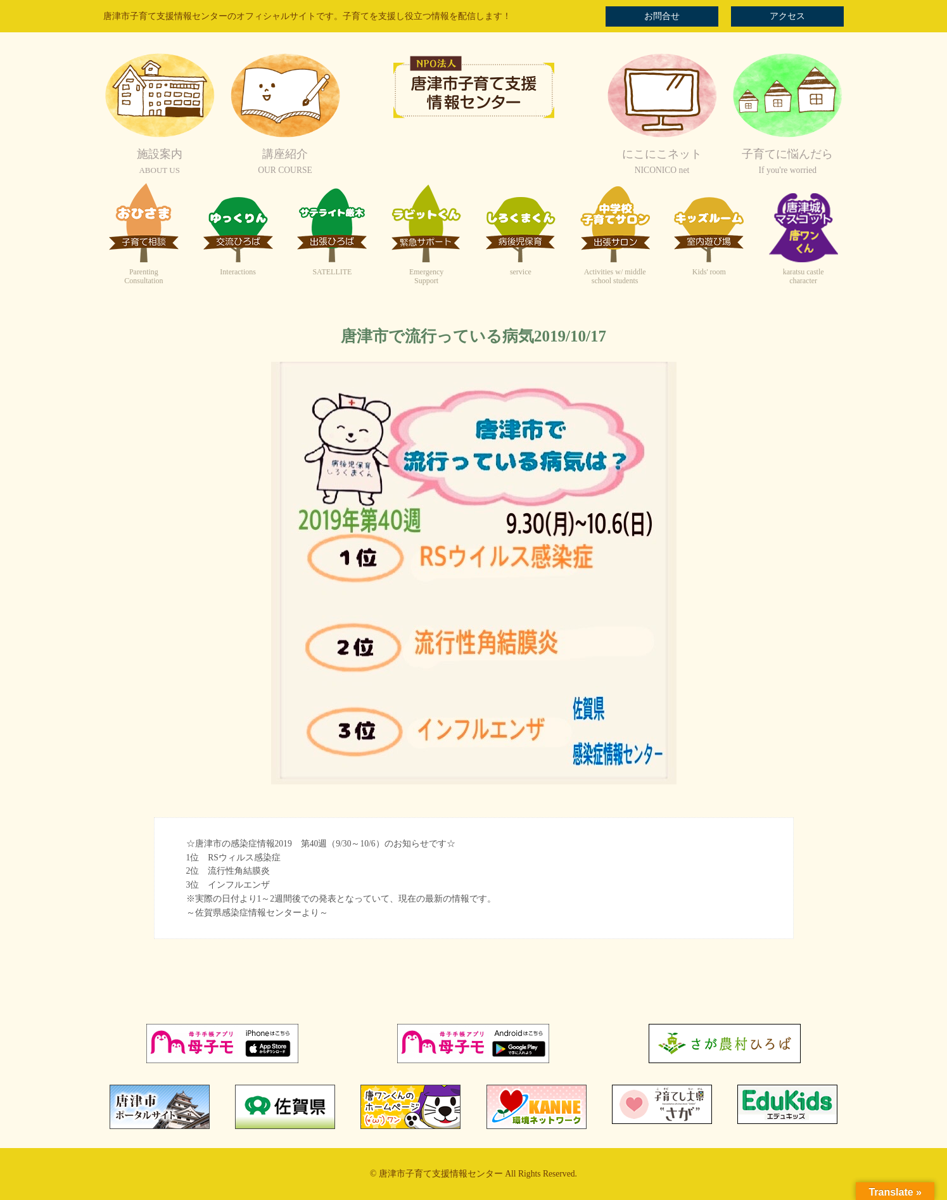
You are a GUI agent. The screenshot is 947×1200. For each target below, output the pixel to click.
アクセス (787, 16)
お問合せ (662, 16)
